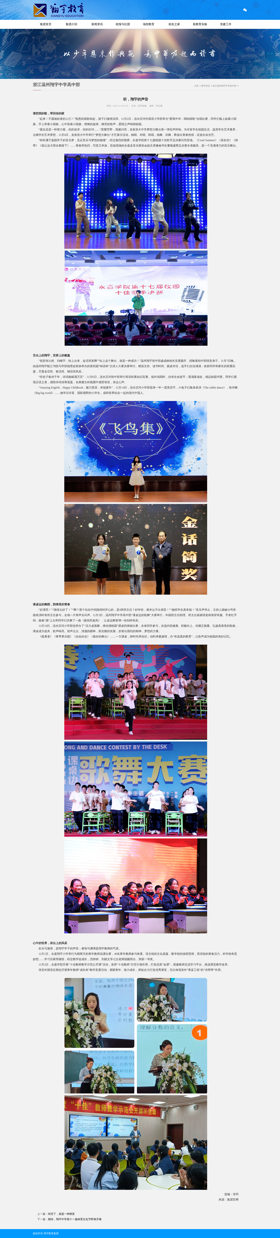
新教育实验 (200, 24)
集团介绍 (71, 24)
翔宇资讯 (205, 86)
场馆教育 (148, 24)
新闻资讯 (97, 24)
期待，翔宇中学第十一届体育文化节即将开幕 (75, 1219)
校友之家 (174, 24)
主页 (196, 86)
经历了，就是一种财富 (61, 1213)
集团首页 (45, 24)
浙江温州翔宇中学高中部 (56, 84)
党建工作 (225, 24)
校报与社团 (123, 24)
